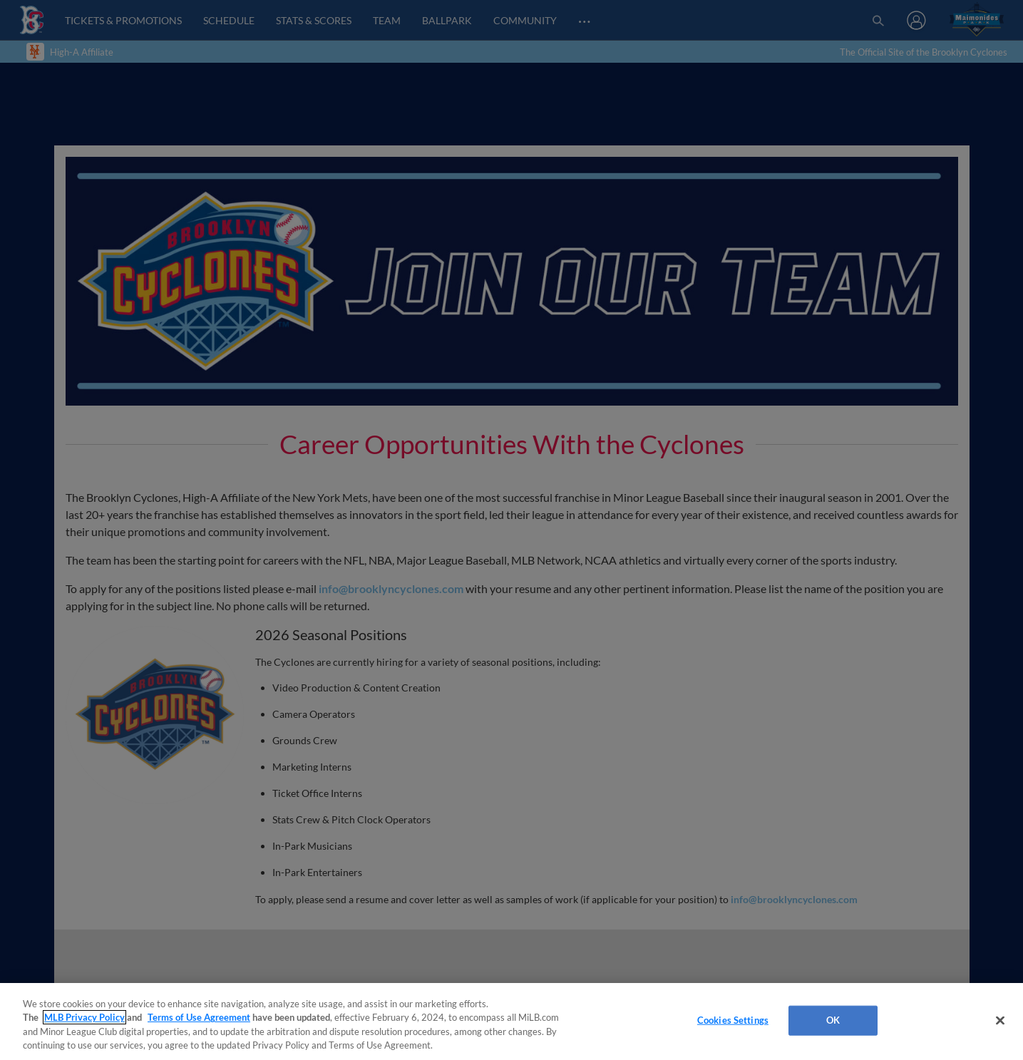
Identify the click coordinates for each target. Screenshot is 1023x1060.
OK (833, 1020)
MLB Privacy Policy (84, 1017)
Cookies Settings (732, 1020)
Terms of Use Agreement (199, 1017)
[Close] (1000, 1020)
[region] (511, 1021)
